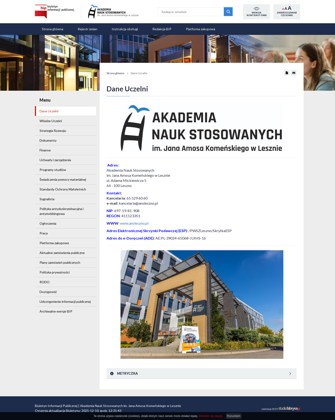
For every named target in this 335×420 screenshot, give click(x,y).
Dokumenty (48, 140)
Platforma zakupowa (200, 29)
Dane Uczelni (49, 111)
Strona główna (52, 29)
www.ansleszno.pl (134, 223)
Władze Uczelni (51, 121)
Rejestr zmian (87, 29)
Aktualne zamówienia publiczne (62, 253)
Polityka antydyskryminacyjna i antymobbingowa (62, 211)
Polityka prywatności (55, 272)
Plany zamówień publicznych (60, 262)
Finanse (45, 150)
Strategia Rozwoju (53, 131)
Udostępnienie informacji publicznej (65, 301)
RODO (45, 282)
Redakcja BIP (161, 29)
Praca (44, 233)
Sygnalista (47, 199)
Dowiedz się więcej (210, 416)
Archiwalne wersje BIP (56, 311)
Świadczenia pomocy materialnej (63, 179)
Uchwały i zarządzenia (55, 160)
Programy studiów (53, 170)
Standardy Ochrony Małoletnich (63, 189)
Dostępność (48, 292)
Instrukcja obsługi (125, 29)
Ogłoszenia (48, 223)
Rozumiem (233, 416)
